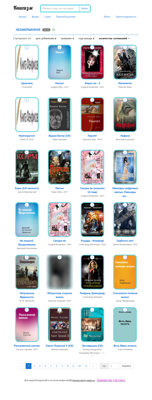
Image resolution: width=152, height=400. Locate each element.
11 (86, 366)
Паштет (92, 136)
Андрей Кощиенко (89, 87)
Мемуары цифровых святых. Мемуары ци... (125, 192)
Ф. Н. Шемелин (26, 301)
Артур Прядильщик (125, 301)
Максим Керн (125, 87)
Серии (47, 16)
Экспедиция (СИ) (92, 346)
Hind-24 (24, 139)
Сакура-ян (59, 241)
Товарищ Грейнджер (92, 293)
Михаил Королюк (59, 349)
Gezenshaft (27, 87)
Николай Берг (89, 139)
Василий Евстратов (125, 139)
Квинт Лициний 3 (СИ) (59, 346)
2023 (102, 196)
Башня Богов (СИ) (60, 136)
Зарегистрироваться (126, 16)
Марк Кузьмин (60, 139)
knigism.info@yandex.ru (82, 380)
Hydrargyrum (27, 136)
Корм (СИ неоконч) (27, 188)
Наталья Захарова (56, 301)
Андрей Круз (56, 87)
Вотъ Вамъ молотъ (125, 346)
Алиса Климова (125, 349)
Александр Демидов (92, 297)
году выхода (87, 38)
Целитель (27, 83)
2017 (66, 87)
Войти (107, 16)
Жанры (35, 16)
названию (67, 38)
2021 (102, 87)
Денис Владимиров (122, 244)
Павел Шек (56, 192)
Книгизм (23, 8)
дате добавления (46, 38)
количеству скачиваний (114, 38)
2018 (99, 139)
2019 (31, 139)
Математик (125, 83)
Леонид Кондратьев (92, 349)
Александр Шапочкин (89, 244)
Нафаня (125, 136)
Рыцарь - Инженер (92, 241)
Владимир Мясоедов (89, 353)
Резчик (59, 188)
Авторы (22, 16)
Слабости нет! (125, 241)
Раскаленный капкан (27, 346)
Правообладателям (65, 16)
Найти (84, 8)
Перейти (126, 366)
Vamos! (59, 83)
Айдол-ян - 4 (92, 83)
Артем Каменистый (26, 192)
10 (79, 366)
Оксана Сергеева (24, 349)
